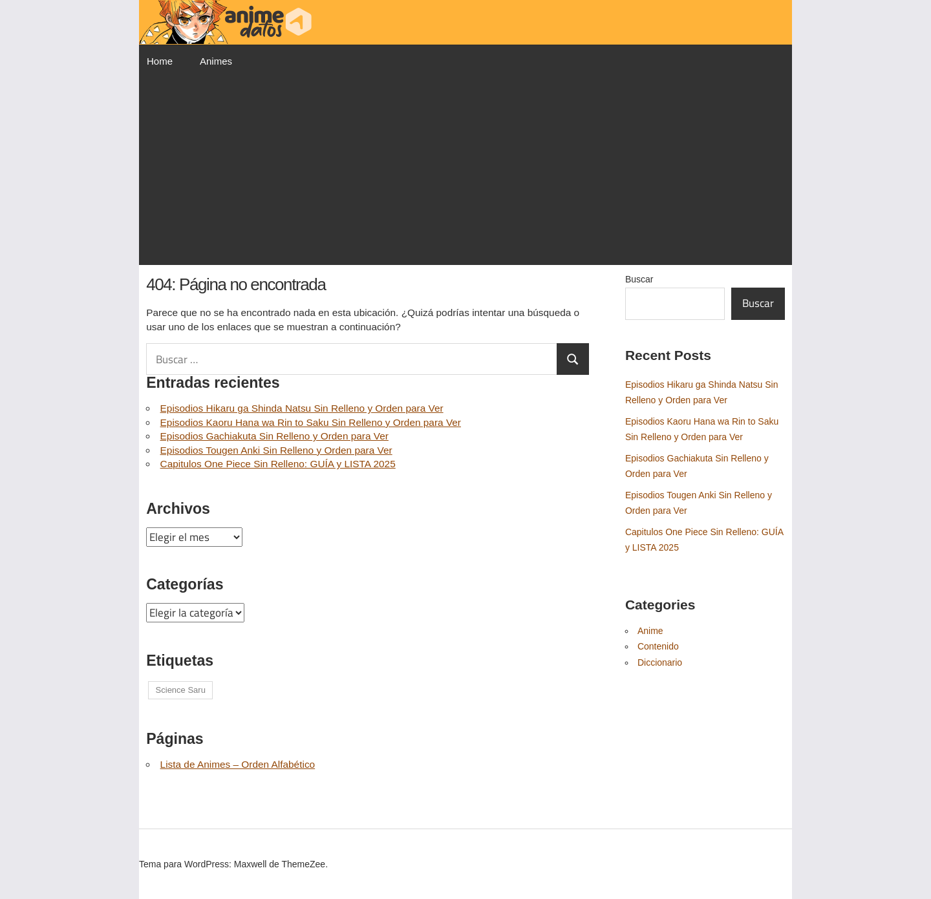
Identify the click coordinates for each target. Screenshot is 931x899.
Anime (650, 631)
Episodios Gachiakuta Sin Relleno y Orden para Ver (274, 435)
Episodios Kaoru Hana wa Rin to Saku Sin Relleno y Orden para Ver (310, 422)
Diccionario (659, 662)
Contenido (658, 646)
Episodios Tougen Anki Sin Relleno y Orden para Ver (276, 450)
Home (160, 61)
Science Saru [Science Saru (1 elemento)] (181, 690)
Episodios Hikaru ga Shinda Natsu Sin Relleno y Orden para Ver (302, 408)
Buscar (639, 279)
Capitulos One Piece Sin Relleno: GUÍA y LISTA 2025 (278, 463)
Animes (216, 61)
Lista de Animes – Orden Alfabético (238, 764)
